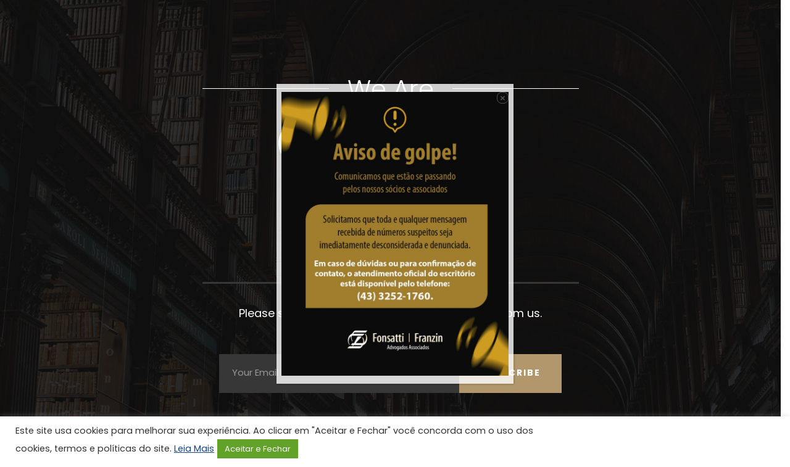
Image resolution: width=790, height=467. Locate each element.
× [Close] (502, 98)
